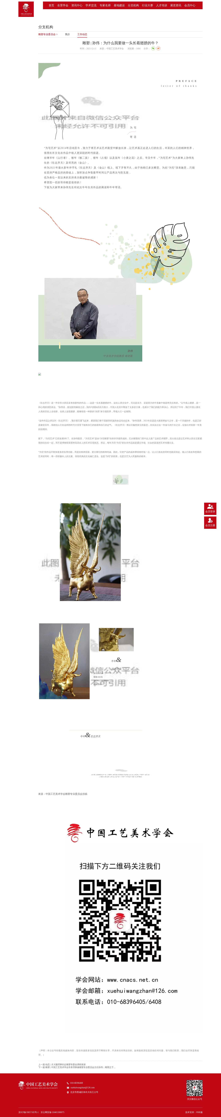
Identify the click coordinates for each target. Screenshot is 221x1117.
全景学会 (62, 5)
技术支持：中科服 (194, 1112)
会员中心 (189, 5)
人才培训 (161, 5)
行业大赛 (147, 5)
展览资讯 (175, 5)
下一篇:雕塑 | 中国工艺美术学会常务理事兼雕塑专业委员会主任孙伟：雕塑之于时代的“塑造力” (77, 1067)
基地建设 (119, 5)
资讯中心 (76, 5)
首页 (51, 5)
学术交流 (91, 5)
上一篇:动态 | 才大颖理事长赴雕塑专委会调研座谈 (62, 1064)
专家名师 (105, 5)
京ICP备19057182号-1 (28, 1112)
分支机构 (133, 5)
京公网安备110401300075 (52, 1112)
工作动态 (82, 34)
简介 (67, 34)
